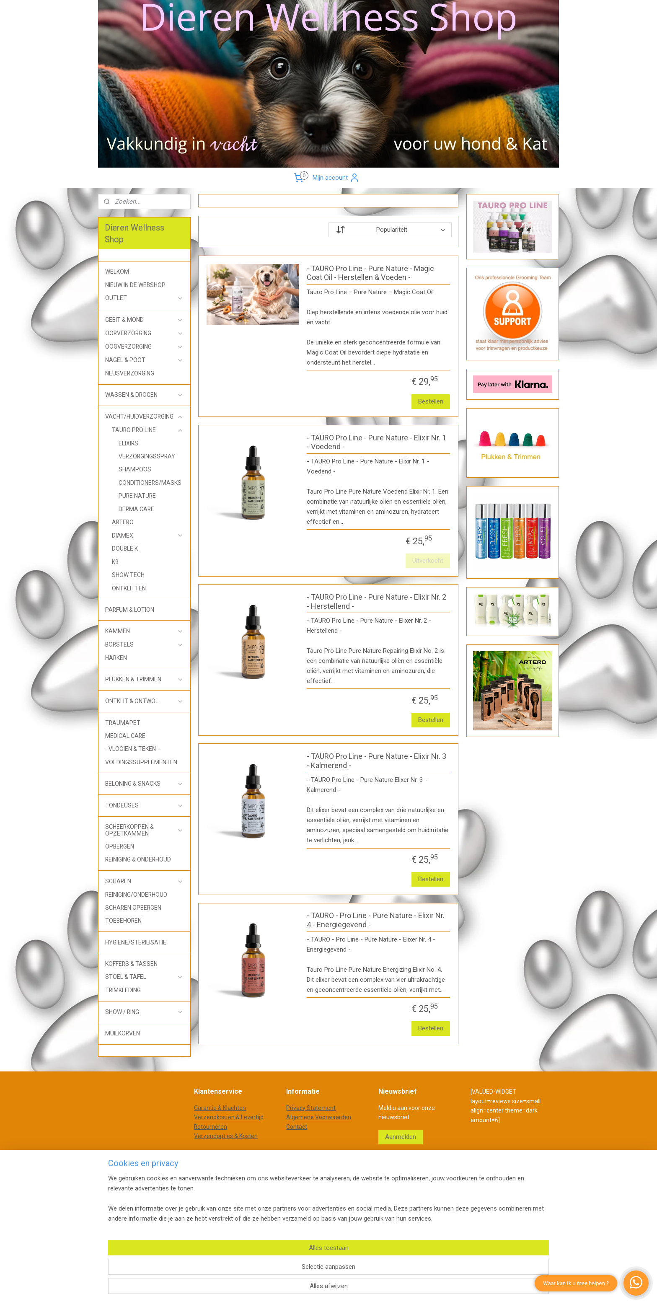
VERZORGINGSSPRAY (147, 456)
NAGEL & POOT (144, 360)
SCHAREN (144, 881)
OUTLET (144, 298)
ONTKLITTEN (129, 588)
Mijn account (336, 178)
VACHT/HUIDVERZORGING (144, 416)
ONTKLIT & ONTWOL (144, 701)
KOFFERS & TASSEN (131, 963)
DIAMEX (148, 535)
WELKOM (117, 271)
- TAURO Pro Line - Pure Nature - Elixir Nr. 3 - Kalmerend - (376, 761)
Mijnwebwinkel (425, 1181)
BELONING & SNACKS (144, 783)
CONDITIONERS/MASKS (150, 482)
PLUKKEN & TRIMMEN (144, 679)
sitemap (308, 1181)
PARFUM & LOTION (129, 609)
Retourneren (210, 1126)
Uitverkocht (428, 560)
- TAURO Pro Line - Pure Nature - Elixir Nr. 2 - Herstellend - (376, 601)
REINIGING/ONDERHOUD (136, 894)
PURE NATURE (137, 495)
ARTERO (123, 522)
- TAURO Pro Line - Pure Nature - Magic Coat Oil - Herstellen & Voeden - (370, 273)
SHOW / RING (144, 1012)
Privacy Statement (311, 1108)
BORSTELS (144, 644)
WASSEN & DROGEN (144, 394)
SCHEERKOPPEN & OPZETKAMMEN (144, 829)
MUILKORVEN (122, 1033)
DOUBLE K (125, 548)
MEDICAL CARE (125, 735)
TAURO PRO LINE (148, 430)
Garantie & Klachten (220, 1108)
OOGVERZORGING (144, 346)
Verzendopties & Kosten (226, 1136)
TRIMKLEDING (123, 990)
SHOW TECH (128, 575)
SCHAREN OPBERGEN (133, 907)
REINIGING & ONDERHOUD (138, 859)
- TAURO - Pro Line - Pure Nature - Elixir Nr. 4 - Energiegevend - (376, 920)
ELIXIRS (128, 443)
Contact (296, 1126)
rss (324, 1181)
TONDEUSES (144, 805)
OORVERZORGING (144, 333)
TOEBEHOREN (123, 920)
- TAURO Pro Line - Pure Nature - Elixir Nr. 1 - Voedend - (376, 442)
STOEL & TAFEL (144, 977)
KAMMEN (144, 631)
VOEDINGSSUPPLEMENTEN (141, 762)
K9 (115, 562)
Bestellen (431, 401)
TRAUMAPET (122, 722)
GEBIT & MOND (144, 319)
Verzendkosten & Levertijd (229, 1117)
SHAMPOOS (135, 469)
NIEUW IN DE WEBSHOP (135, 285)
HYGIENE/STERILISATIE (135, 942)
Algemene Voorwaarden (318, 1117)
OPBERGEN (119, 846)
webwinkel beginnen (354, 1181)
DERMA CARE (136, 509)
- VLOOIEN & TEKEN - (132, 748)
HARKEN (116, 658)
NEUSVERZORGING (129, 373)
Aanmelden (400, 1137)
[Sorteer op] (390, 230)
